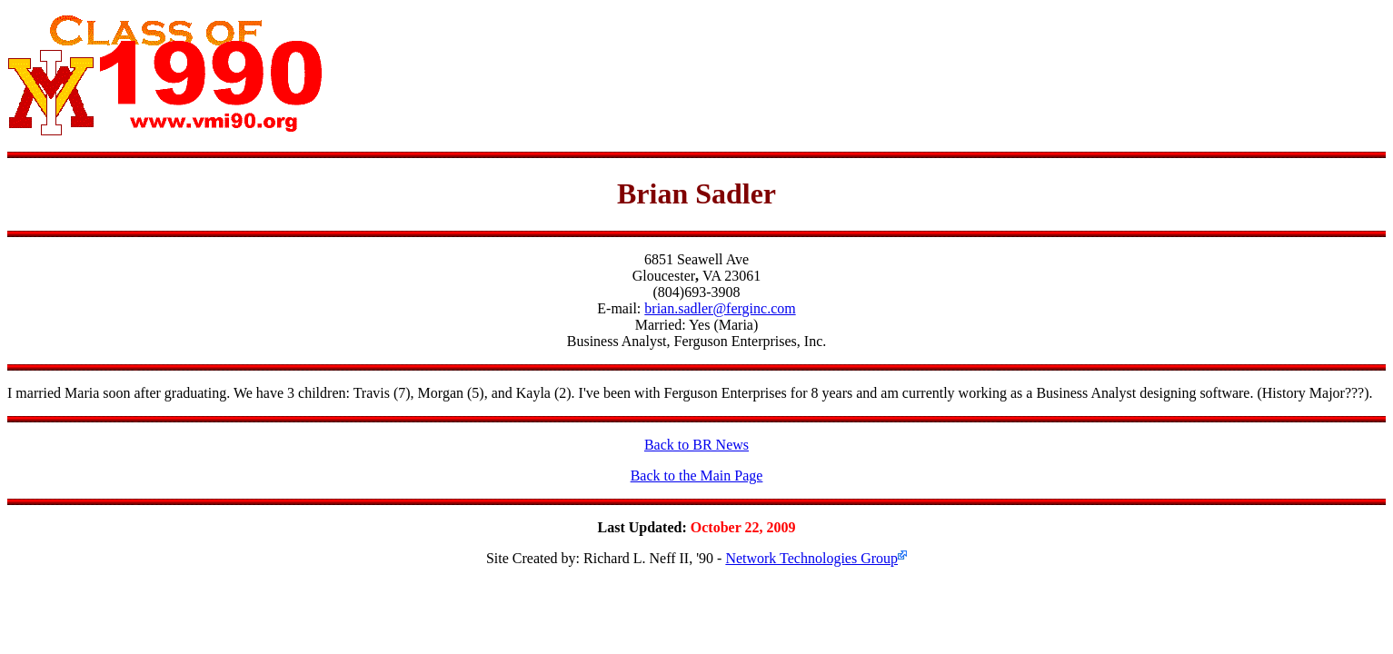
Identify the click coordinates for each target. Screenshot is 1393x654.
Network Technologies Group (811, 558)
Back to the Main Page (697, 475)
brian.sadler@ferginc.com (719, 308)
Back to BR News (696, 444)
